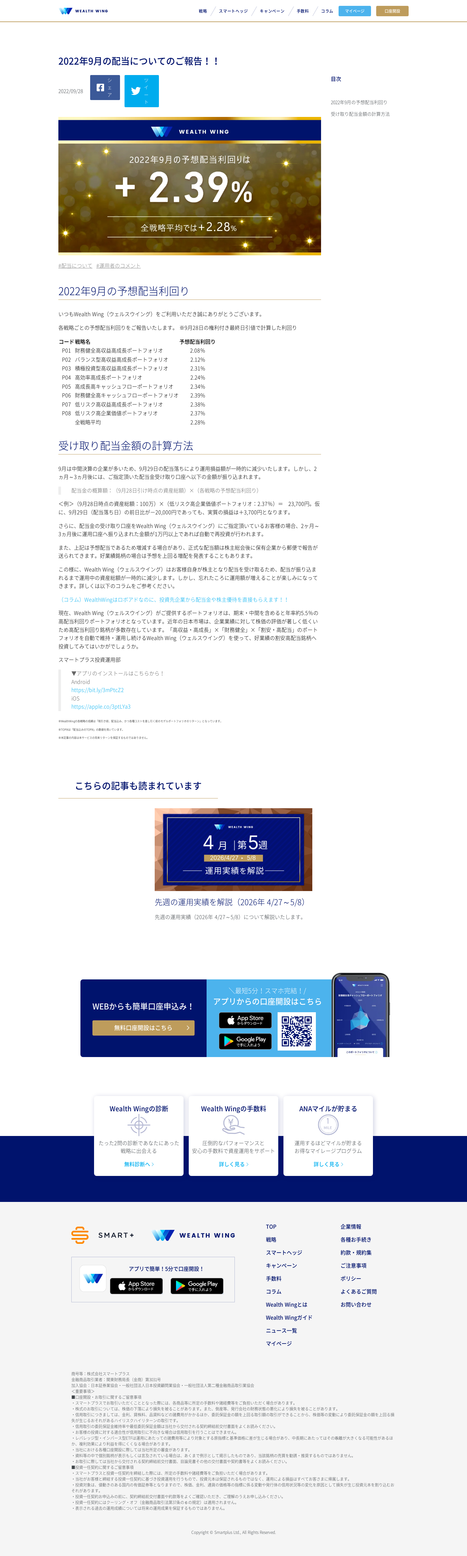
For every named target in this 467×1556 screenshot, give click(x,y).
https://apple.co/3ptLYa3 (101, 706)
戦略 (203, 11)
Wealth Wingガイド (289, 1317)
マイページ (355, 11)
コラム (327, 11)
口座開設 (392, 11)
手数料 (303, 11)
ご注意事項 (353, 1265)
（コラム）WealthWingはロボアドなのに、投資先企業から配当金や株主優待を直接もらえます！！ (173, 599)
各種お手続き (356, 1239)
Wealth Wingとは (286, 1304)
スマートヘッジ (233, 11)
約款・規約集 (356, 1252)
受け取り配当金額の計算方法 (360, 114)
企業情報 (351, 1226)
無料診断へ (138, 1164)
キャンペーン (272, 11)
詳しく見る (232, 1164)
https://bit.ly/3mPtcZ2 (97, 690)
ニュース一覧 (281, 1330)
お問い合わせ (356, 1304)
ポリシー (351, 1278)
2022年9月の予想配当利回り (359, 102)
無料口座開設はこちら (143, 1028)
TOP (271, 1226)
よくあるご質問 (359, 1291)
